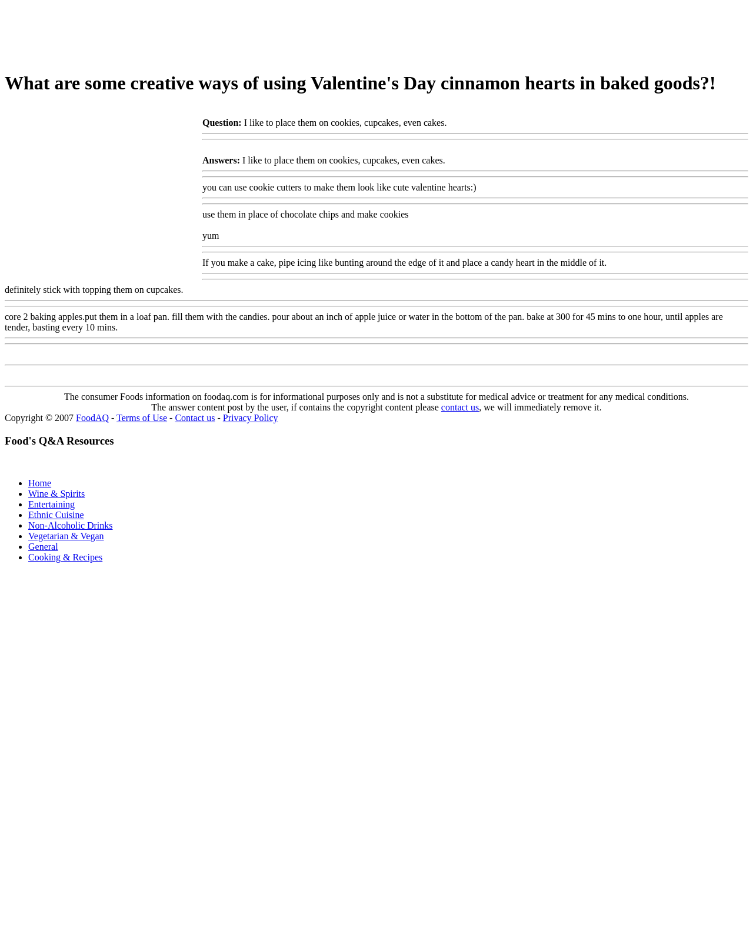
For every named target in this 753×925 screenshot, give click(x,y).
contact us (460, 407)
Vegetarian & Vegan (66, 536)
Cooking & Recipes (65, 557)
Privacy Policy (250, 418)
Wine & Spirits (56, 494)
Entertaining (51, 504)
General (43, 547)
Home (39, 483)
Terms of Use (141, 418)
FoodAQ (92, 418)
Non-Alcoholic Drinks (70, 525)
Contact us (195, 418)
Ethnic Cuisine (56, 515)
